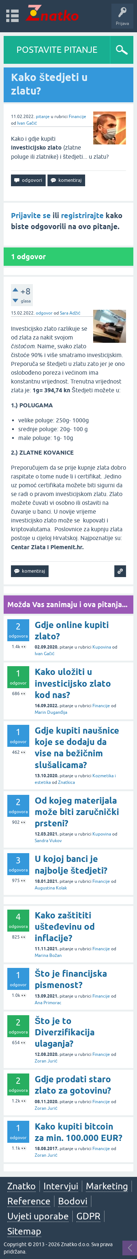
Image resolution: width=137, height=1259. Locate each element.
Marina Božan (48, 955)
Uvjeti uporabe (38, 1216)
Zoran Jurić (46, 1061)
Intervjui (60, 1186)
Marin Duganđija (51, 712)
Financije (77, 116)
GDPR (88, 1216)
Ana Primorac (48, 1002)
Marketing (107, 1186)
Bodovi (72, 1201)
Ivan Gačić (27, 123)
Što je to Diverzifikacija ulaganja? (65, 1032)
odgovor (44, 313)
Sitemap (24, 1231)
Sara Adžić (70, 313)
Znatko (21, 1186)
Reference (28, 1201)
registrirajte (82, 215)
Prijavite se (31, 215)
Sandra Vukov (48, 840)
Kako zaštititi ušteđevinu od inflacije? (65, 926)
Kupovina (101, 647)
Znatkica (66, 782)
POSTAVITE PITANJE (57, 50)
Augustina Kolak (51, 888)
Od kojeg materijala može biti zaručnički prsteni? (77, 812)
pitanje (43, 116)
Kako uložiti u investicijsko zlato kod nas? (73, 683)
